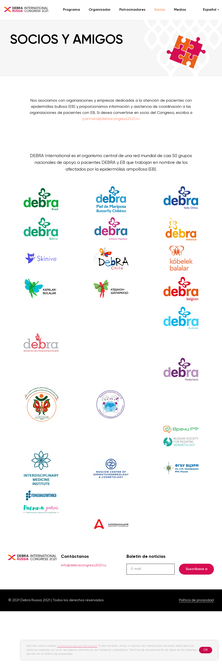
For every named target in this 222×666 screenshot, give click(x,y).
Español (209, 10)
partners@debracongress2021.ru (111, 119)
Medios (180, 10)
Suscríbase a (196, 569)
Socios (159, 10)
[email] (151, 569)
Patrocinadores (132, 10)
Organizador (100, 10)
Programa (71, 10)
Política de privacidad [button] (196, 600)
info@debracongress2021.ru (83, 565)
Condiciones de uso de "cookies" (77, 646)
